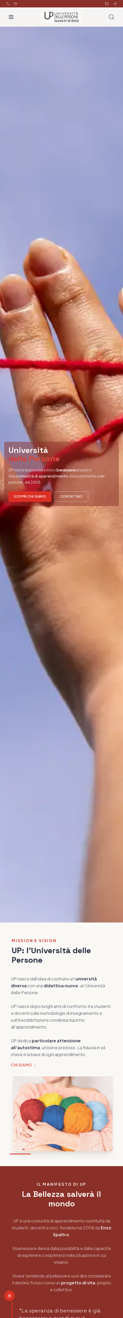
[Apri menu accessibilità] (9, 1295)
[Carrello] (106, 4)
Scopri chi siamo (30, 496)
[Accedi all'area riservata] (115, 4)
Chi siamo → (22, 1064)
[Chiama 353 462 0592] (8, 3)
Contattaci (71, 496)
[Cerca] (111, 17)
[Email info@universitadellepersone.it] (15, 3)
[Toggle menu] (11, 17)
